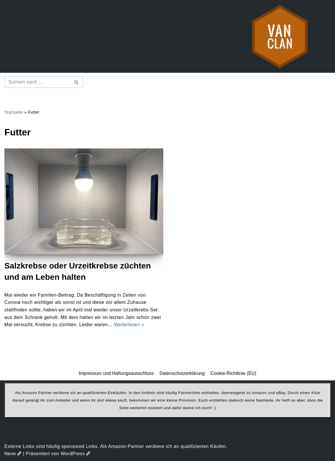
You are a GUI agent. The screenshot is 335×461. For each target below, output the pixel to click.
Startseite (13, 112)
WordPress (76, 453)
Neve (13, 453)
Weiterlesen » (129, 324)
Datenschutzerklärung (182, 373)
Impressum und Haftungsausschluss (116, 373)
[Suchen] (37, 82)
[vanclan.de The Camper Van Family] (280, 36)
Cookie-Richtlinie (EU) (233, 373)
